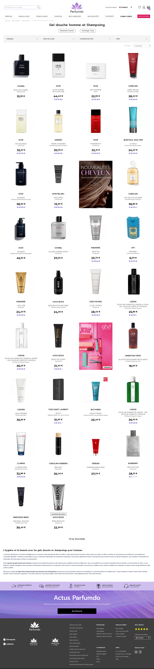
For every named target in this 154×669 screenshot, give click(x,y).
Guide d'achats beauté (77, 649)
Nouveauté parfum (76, 628)
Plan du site (73, 661)
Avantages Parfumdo (76, 658)
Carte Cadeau (100, 631)
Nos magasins (74, 646)
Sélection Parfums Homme (104, 634)
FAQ (117, 659)
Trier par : (128, 46)
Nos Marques (100, 628)
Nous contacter (120, 634)
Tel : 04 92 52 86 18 (121, 651)
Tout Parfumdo (74, 643)
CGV (97, 656)
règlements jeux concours (78, 655)
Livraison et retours (121, 636)
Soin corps (73, 637)
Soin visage (73, 634)
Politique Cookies (101, 651)
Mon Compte (119, 628)
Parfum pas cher (75, 625)
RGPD (98, 659)
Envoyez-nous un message (123, 654)
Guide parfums (74, 652)
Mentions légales (101, 654)
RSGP (98, 661)
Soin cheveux (74, 640)
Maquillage (73, 631)
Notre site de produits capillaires (81, 664)
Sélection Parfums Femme (104, 636)
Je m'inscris (77, 611)
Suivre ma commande (122, 631)
